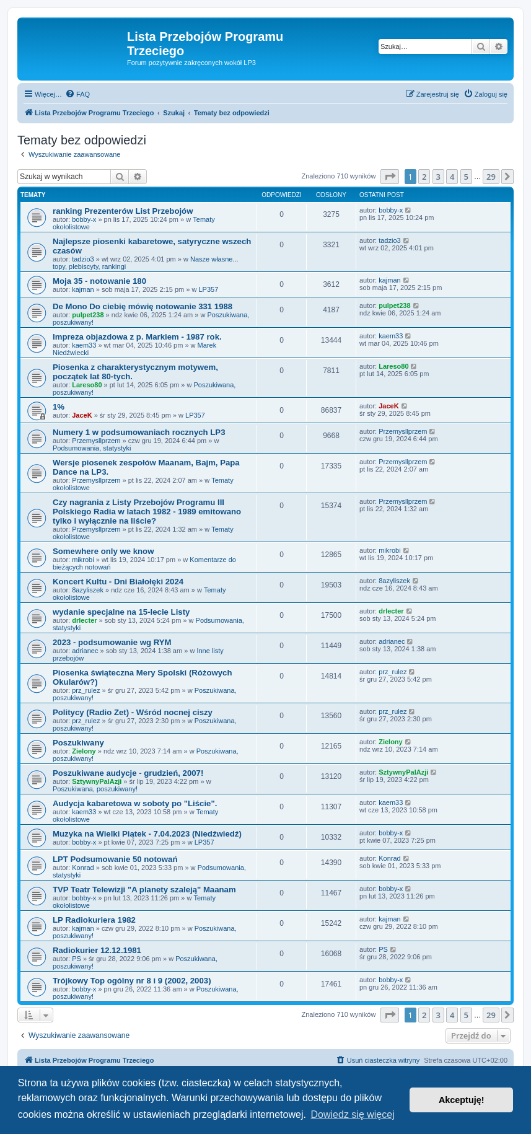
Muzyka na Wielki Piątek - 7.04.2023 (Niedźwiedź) (147, 833)
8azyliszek (87, 590)
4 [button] (452, 176)
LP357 (208, 289)
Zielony (84, 751)
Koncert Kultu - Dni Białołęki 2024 (118, 581)
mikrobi (83, 559)
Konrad (83, 867)
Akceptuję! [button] (462, 1100)
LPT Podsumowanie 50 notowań (115, 859)
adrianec (85, 650)
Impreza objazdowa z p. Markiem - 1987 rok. (137, 336)
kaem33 (84, 345)
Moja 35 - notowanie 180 (99, 281)
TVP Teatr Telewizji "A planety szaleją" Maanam (144, 889)
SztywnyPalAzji (96, 781)
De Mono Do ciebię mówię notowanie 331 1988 (142, 306)
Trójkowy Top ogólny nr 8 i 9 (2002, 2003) (132, 980)
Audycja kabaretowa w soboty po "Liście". (135, 803)
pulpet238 (87, 315)
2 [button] (424, 176)
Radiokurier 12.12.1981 (97, 950)
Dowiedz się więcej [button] (353, 1114)
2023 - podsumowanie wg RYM (112, 642)
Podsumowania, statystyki (92, 448)
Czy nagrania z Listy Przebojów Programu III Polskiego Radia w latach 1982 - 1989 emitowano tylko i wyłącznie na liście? (147, 511)
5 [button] (466, 176)
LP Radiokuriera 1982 (94, 920)
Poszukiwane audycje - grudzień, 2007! (128, 773)
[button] (389, 176)
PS (76, 958)
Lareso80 (87, 385)
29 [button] (491, 176)
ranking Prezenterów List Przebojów (123, 211)
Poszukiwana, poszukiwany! (95, 789)
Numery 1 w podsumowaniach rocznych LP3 (139, 432)
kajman (83, 289)
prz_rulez (86, 690)
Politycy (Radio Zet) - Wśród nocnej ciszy (133, 712)
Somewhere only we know (103, 551)
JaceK (82, 415)
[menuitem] (77, 94)
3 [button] (438, 176)
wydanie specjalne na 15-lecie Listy (121, 612)
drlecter (84, 620)
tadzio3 (83, 259)
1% (58, 406)
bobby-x (84, 219)
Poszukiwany (78, 742)
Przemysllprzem (96, 440)
